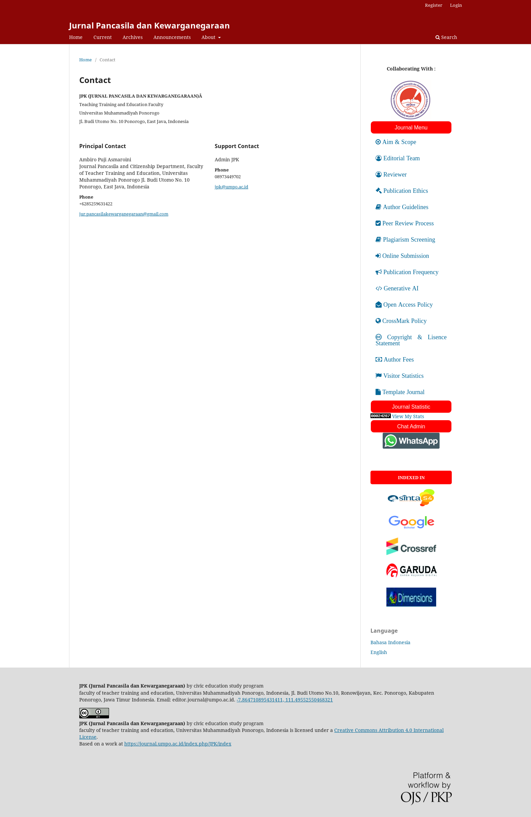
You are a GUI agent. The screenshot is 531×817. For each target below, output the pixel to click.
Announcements (172, 37)
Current (102, 37)
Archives (133, 37)
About (209, 37)
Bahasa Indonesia (390, 642)
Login (456, 5)
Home (76, 37)
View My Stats (408, 416)
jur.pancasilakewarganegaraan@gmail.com (123, 214)
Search (446, 37)
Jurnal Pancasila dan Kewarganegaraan (149, 25)
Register (433, 5)
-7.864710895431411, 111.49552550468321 (285, 699)
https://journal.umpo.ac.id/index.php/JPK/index (177, 743)
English (378, 652)
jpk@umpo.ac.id (231, 187)
